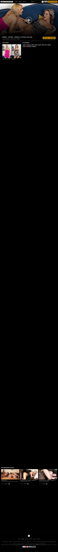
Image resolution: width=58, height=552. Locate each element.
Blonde (39, 44)
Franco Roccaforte (14, 481)
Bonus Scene (29, 46)
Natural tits (28, 44)
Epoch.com (6, 544)
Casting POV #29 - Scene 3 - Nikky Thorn (28, 480)
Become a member (52, 1)
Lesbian (24, 44)
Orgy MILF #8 (4, 480)
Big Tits (33, 44)
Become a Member (49, 38)
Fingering (49, 44)
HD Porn (24, 46)
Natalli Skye (47, 481)
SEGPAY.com (38, 544)
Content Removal (54, 544)
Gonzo (36, 44)
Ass (45, 44)
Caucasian (34, 46)
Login (46, 1)
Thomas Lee (9, 481)
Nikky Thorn (28, 481)
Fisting (43, 44)
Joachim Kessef (4, 481)
